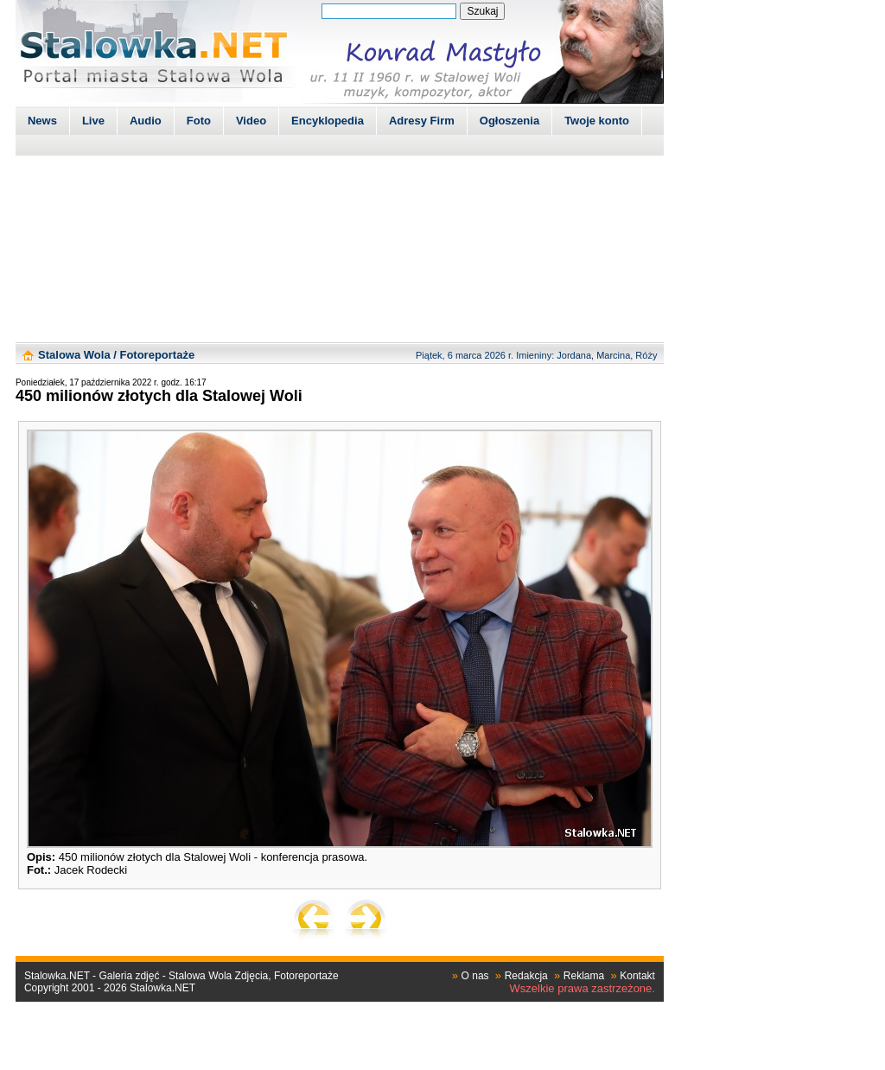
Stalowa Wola (74, 354)
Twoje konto (596, 120)
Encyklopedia (327, 120)
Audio (146, 120)
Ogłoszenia (509, 120)
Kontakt (637, 976)
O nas (475, 976)
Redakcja (526, 976)
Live (93, 120)
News (42, 120)
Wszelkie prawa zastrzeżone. (582, 988)
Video (251, 120)
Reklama (583, 976)
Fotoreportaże (156, 354)
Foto (199, 120)
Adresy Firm (422, 120)
